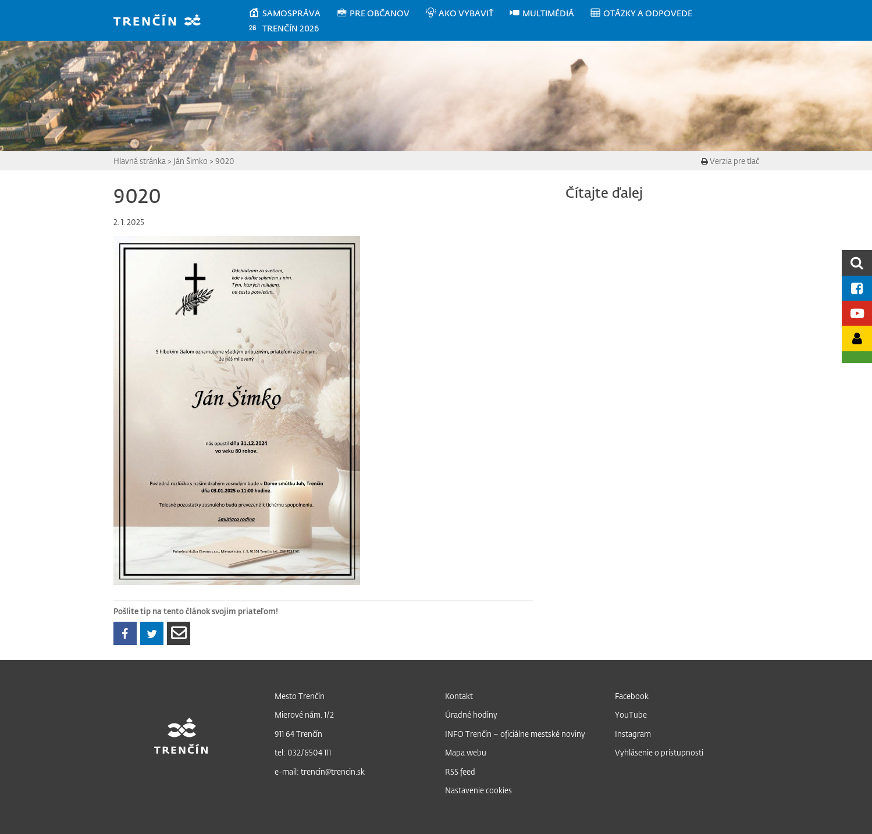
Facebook (632, 696)
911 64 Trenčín (298, 734)
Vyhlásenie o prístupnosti (659, 752)
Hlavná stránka (139, 161)
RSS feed (460, 771)
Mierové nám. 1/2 (304, 714)
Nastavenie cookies (478, 790)
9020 (224, 161)
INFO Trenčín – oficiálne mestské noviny (515, 734)
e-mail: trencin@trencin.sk (320, 771)
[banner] (162, 21)
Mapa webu (465, 752)
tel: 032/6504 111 (303, 752)
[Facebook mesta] (857, 288)
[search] (857, 262)
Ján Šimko (190, 161)
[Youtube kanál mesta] (857, 313)
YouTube (631, 714)
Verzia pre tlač (730, 161)
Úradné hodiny (471, 714)
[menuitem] (291, 13)
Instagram (633, 734)
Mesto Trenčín (300, 696)
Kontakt (459, 696)
